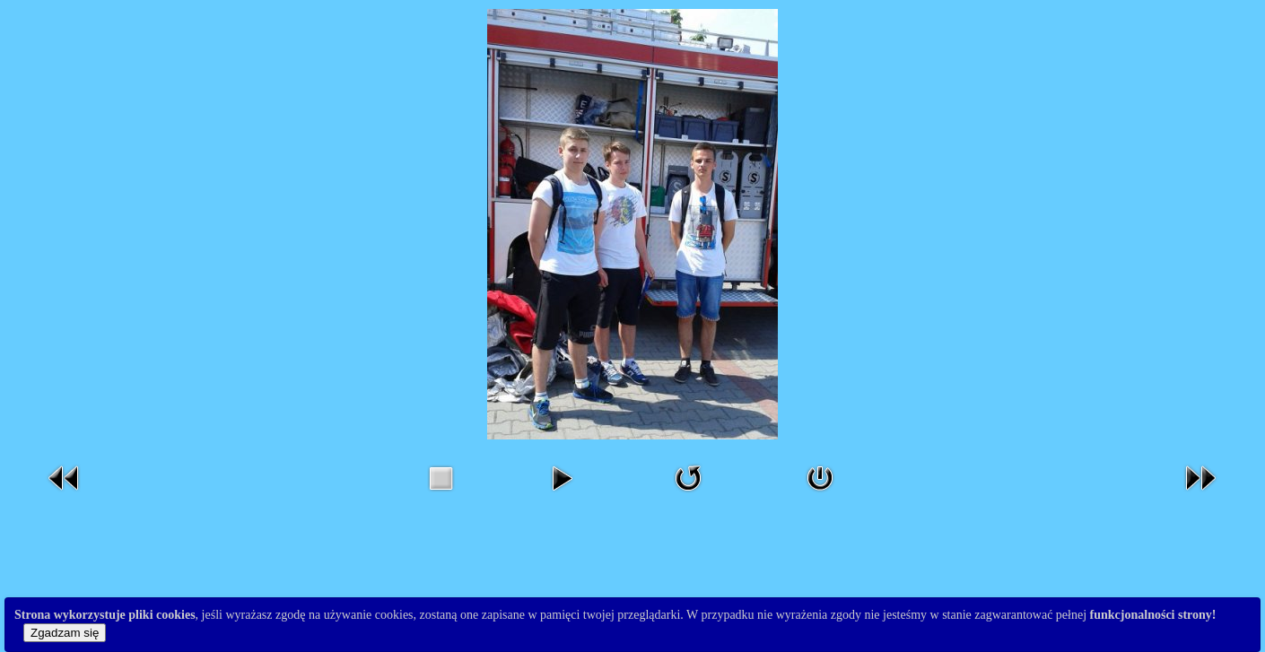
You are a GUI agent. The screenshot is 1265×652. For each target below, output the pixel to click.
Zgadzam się (65, 632)
